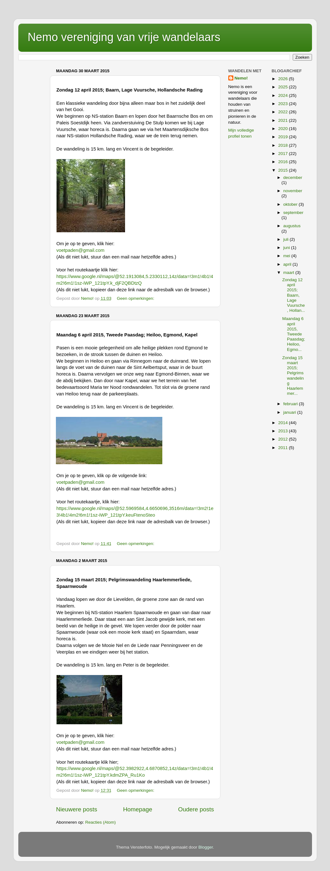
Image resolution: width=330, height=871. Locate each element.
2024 (283, 95)
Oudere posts (196, 809)
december (292, 177)
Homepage (137, 809)
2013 (283, 431)
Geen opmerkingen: (136, 298)
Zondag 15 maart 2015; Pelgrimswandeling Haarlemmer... (293, 375)
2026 (283, 78)
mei (287, 255)
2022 (283, 112)
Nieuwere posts (76, 809)
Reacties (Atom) (100, 822)
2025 (283, 87)
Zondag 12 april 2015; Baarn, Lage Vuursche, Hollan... (293, 295)
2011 (283, 447)
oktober (291, 204)
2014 (283, 422)
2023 (283, 103)
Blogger (205, 847)
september (293, 212)
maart (289, 272)
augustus (292, 225)
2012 (283, 439)
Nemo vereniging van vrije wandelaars (124, 37)
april (287, 264)
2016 (283, 161)
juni (287, 247)
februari (291, 403)
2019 (283, 136)
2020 (283, 128)
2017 (283, 153)
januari (290, 412)
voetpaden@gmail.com (81, 250)
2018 (283, 145)
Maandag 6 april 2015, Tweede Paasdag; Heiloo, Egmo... (293, 334)
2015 (283, 170)
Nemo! (241, 78)
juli (286, 239)
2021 (283, 120)
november (292, 190)
